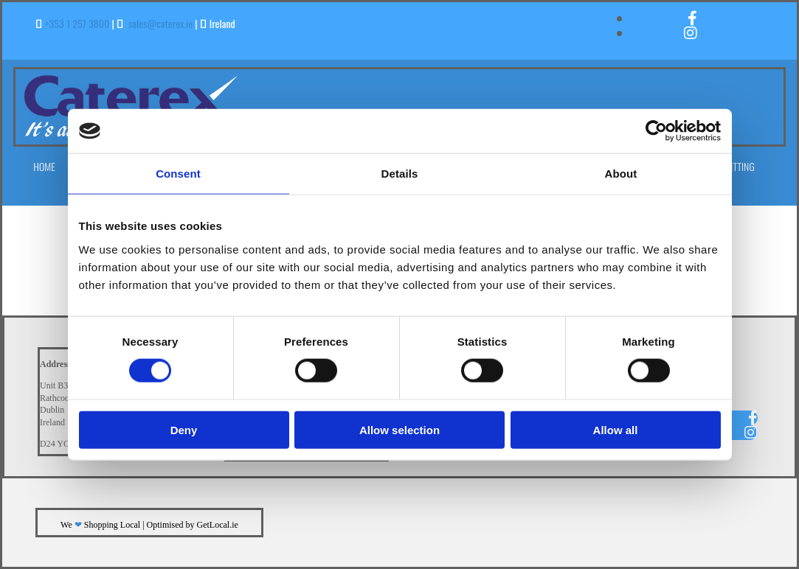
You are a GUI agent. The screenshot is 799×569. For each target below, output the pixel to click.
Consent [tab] (178, 173)
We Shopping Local (100, 525)
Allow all (615, 429)
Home (44, 166)
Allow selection (399, 429)
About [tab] (621, 173)
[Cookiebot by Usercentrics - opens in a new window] (656, 131)
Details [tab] (399, 173)
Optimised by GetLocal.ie (192, 525)
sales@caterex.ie (160, 23)
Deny (184, 429)
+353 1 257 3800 (77, 23)
